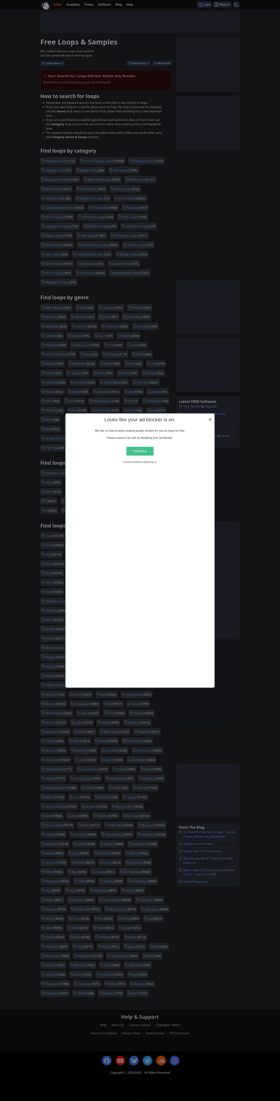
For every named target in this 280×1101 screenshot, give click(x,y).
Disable (140, 451)
